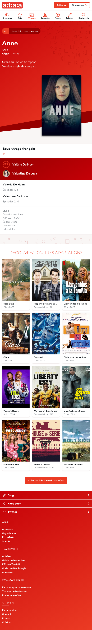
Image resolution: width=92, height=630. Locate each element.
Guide (58, 16)
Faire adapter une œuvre (16, 587)
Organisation (9, 533)
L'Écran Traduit (11, 564)
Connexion (79, 5)
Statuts (6, 541)
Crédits (6, 622)
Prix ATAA (8, 537)
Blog (46, 495)
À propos (7, 16)
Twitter (46, 512)
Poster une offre (11, 595)
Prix (20, 16)
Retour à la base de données (46, 480)
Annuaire (45, 16)
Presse (6, 618)
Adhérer (61, 5)
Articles (69, 16)
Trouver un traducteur (14, 591)
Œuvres (32, 16)
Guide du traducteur (14, 560)
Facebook (46, 503)
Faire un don (9, 610)
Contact (6, 614)
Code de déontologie (14, 568)
